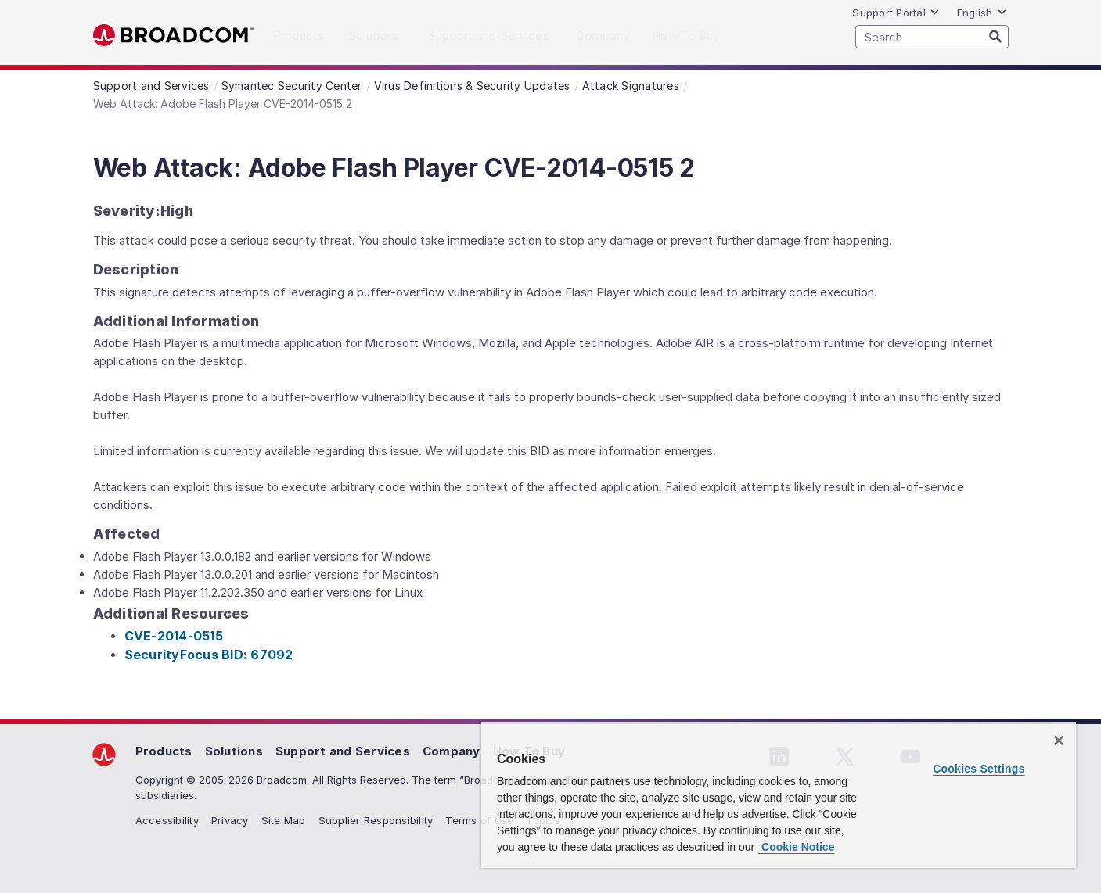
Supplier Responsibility (376, 820)
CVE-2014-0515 (173, 636)
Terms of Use (479, 820)
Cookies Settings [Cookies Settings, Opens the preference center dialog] (979, 768)
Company (451, 751)
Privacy (230, 820)
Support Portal (896, 12)
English (982, 12)
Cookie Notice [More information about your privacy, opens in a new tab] (796, 847)
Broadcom (173, 35)
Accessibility (167, 820)
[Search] (996, 36)
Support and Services (342, 751)
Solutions (234, 751)
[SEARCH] (932, 37)
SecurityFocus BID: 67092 (208, 654)
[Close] (1058, 740)
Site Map (283, 820)
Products (163, 751)
